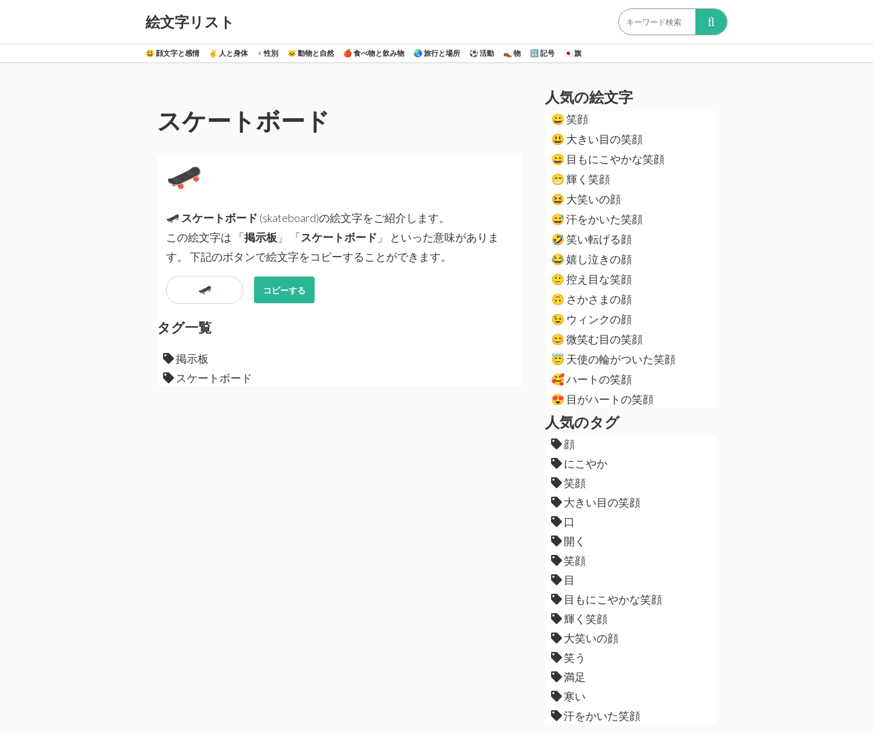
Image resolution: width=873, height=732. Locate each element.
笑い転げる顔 (591, 239)
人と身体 (228, 53)
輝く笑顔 (580, 179)
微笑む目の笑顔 (597, 339)
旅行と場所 (436, 53)
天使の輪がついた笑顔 (613, 359)
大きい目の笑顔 (597, 139)
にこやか (579, 463)
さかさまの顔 (591, 299)
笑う (568, 657)
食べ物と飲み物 (373, 53)
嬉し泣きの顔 (591, 259)
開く (568, 541)
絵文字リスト (190, 22)
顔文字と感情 (172, 53)
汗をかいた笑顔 (597, 219)
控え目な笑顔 (591, 279)
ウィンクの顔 (591, 319)
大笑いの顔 (586, 199)
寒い (568, 696)
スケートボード (207, 377)
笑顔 (569, 119)
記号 (542, 53)
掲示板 (186, 358)
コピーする (284, 290)
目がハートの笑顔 (602, 399)
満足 (568, 676)
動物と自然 (310, 53)
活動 (481, 53)
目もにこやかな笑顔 (607, 159)
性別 (267, 53)
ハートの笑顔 (591, 379)
